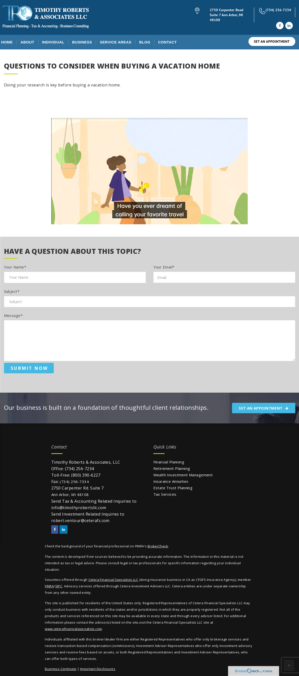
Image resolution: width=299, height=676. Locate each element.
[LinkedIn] (289, 25)
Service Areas (115, 42)
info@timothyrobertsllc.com (78, 507)
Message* (13, 315)
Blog (144, 42)
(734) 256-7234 (278, 10)
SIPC (58, 586)
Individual (53, 42)
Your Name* (15, 266)
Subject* (12, 291)
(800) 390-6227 (85, 475)
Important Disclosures (97, 669)
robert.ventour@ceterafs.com (80, 520)
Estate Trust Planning (173, 487)
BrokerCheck (158, 546)
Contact (167, 42)
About (27, 42)
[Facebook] (280, 25)
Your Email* (164, 266)
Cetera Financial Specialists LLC (113, 579)
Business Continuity (60, 669)
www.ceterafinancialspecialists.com (73, 629)
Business (82, 42)
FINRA (49, 586)
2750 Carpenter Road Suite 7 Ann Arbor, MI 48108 (226, 15)
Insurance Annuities (170, 481)
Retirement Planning (171, 468)
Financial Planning (168, 461)
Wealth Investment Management (183, 474)
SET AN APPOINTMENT (272, 41)
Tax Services (165, 494)
